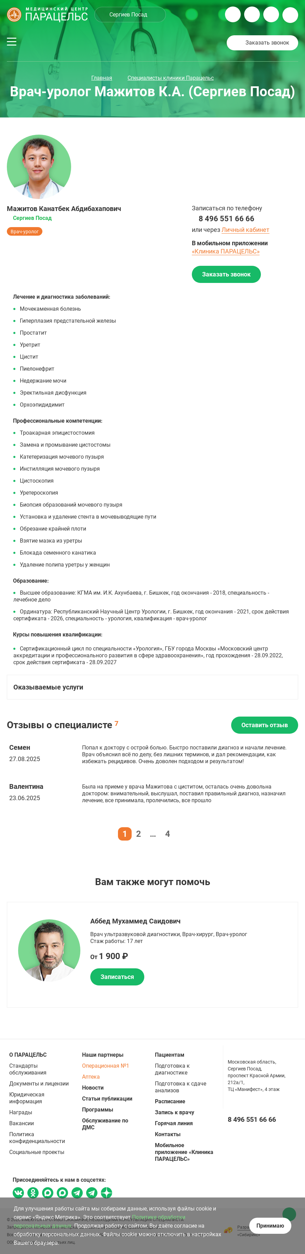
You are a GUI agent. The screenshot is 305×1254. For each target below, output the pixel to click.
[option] (152, 955)
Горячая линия (174, 1123)
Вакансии (21, 1123)
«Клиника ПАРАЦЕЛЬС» (226, 251)
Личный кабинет (245, 229)
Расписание (170, 1101)
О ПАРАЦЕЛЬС (28, 1055)
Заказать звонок (267, 42)
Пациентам (169, 1055)
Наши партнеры (102, 1055)
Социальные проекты (36, 1152)
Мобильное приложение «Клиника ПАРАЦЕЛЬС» (184, 1152)
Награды (20, 1112)
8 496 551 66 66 (226, 218)
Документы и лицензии (39, 1083)
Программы (97, 1109)
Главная (101, 78)
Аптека (91, 1076)
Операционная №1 (105, 1066)
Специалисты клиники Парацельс (171, 78)
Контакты (168, 1134)
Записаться (117, 976)
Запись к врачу (174, 1112)
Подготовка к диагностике (172, 1069)
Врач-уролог (25, 231)
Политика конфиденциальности (37, 1137)
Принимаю (270, 1225)
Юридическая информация (26, 1098)
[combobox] (130, 14)
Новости (93, 1087)
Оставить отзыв (264, 725)
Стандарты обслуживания (28, 1069)
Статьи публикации (107, 1098)
